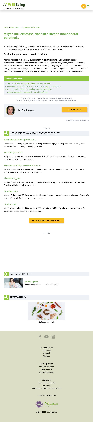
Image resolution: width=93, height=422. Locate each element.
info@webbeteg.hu (49, 395)
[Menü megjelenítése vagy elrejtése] (88, 6)
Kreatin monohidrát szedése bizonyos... (23, 165)
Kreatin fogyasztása (13, 152)
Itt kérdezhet (74, 110)
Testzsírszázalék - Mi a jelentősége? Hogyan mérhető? (29, 83)
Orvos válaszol (15, 27)
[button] (40, 338)
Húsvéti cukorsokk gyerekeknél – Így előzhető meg (27, 92)
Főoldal (6, 27)
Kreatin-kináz (10, 204)
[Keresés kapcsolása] (83, 6)
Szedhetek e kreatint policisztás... (20, 139)
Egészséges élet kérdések (31, 27)
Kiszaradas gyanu (12, 178)
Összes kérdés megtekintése (46, 221)
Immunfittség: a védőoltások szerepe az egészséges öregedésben (34, 86)
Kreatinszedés (11, 191)
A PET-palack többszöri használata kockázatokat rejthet (29, 89)
